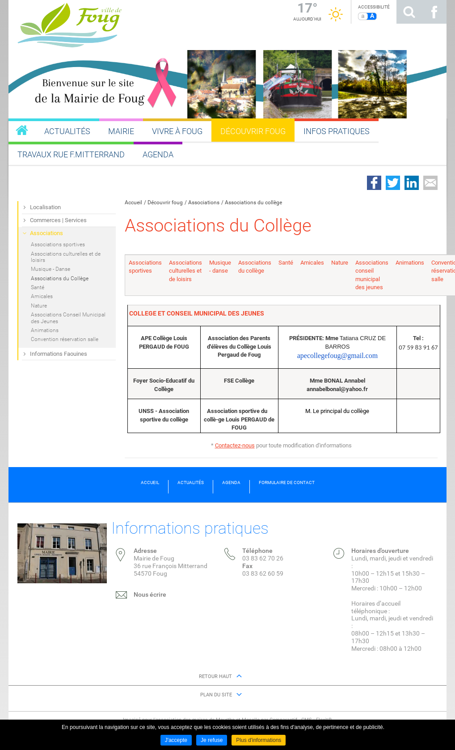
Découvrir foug (165, 202)
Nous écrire (150, 594)
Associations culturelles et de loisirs (185, 270)
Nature (339, 262)
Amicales (312, 262)
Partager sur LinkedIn (411, 183)
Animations (410, 262)
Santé (285, 262)
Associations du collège (253, 202)
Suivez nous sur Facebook (434, 12)
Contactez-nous (235, 445)
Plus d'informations (258, 740)
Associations (203, 202)
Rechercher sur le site (408, 12)
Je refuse (212, 740)
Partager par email (430, 183)
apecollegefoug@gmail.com (337, 355)
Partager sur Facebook (374, 183)
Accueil (133, 202)
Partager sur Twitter (393, 183)
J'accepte (176, 740)
